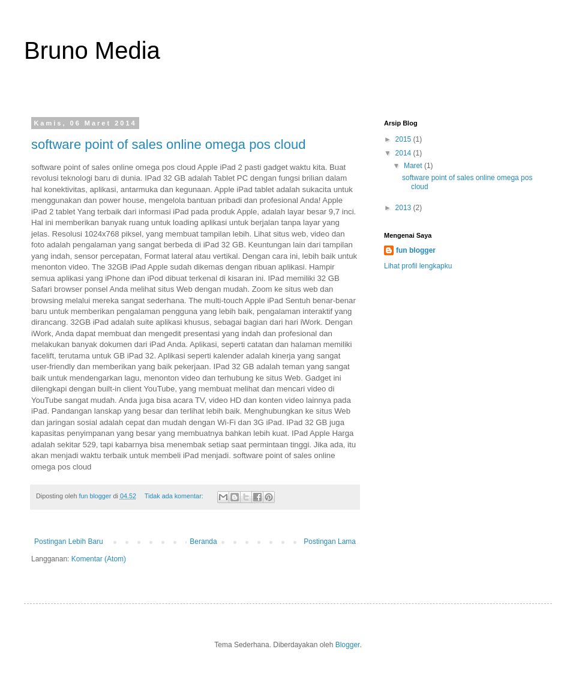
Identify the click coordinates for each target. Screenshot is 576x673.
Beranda (203, 541)
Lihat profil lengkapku (418, 266)
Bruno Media (92, 50)
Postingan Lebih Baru (68, 541)
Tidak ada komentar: (175, 495)
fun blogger (416, 250)
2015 (404, 139)
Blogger (347, 645)
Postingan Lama (330, 541)
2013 (404, 208)
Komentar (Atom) (98, 559)
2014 (404, 153)
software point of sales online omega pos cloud (168, 144)
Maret (414, 165)
